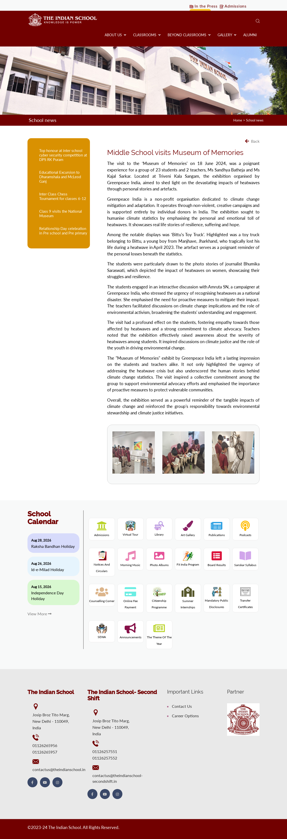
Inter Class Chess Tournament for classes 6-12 (62, 195)
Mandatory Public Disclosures (216, 599)
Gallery (227, 35)
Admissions (234, 6)
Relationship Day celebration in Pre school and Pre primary (63, 230)
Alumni (250, 35)
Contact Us (179, 706)
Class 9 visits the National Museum (60, 213)
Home (235, 120)
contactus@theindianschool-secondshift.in (117, 778)
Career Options (183, 715)
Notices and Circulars (102, 563)
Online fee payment (130, 600)
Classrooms (147, 35)
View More (39, 613)
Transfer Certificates (245, 599)
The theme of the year (159, 637)
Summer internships (188, 600)
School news (254, 120)
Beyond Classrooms (189, 35)
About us (115, 35)
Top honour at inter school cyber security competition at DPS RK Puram (63, 154)
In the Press (204, 6)
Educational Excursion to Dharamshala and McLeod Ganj (60, 176)
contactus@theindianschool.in (58, 769)
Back (252, 140)
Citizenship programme (159, 599)
